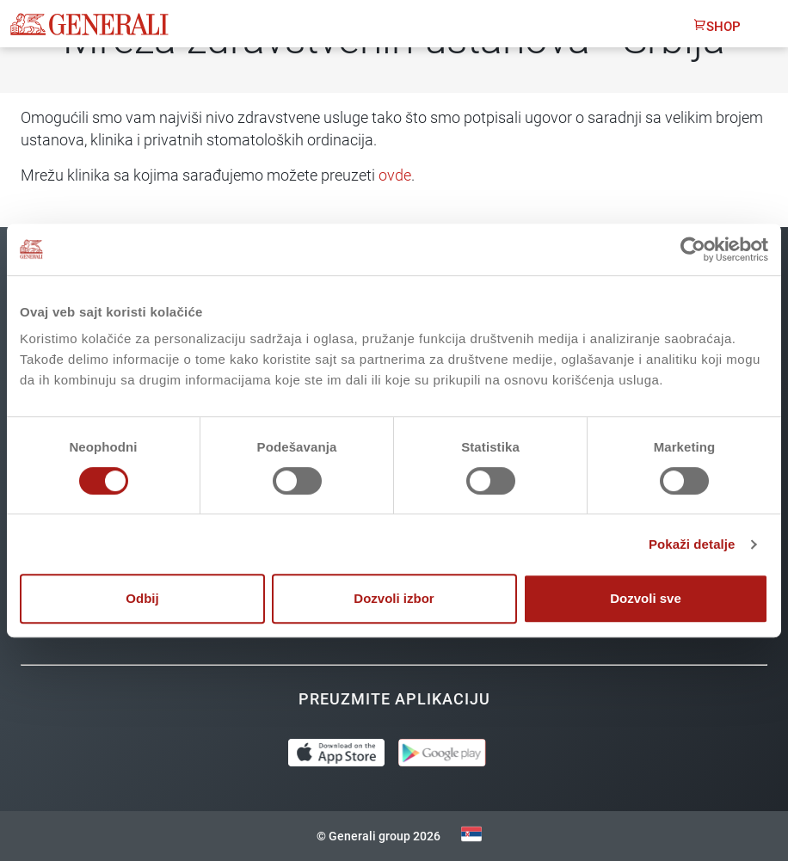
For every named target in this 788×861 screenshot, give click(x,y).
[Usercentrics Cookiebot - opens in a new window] (693, 249)
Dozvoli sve (645, 598)
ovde (395, 175)
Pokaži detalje (692, 544)
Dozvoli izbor (394, 598)
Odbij (142, 598)
